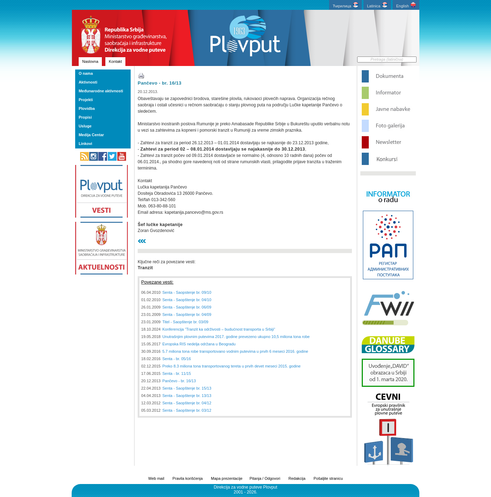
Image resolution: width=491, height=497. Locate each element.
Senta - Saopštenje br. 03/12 (186, 410)
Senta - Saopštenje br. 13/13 (186, 395)
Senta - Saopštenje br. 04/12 (186, 403)
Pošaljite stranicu (328, 478)
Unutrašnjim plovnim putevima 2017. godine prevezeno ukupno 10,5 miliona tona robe (235, 336)
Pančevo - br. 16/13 (159, 83)
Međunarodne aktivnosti (101, 91)
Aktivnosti (88, 82)
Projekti (86, 100)
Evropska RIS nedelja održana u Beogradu (199, 344)
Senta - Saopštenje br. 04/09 (186, 314)
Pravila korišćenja (187, 478)
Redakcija (296, 478)
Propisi (85, 117)
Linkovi (85, 143)
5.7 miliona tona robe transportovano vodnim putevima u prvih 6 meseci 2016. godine (235, 351)
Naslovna (90, 61)
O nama (86, 73)
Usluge (85, 126)
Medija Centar (91, 135)
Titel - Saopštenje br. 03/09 (185, 322)
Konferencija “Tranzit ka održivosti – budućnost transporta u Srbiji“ (218, 329)
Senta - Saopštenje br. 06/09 (186, 307)
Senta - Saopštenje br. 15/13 (186, 388)
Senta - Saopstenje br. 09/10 (186, 292)
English (406, 5)
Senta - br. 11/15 (176, 373)
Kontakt (115, 61)
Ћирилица (345, 5)
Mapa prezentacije (227, 478)
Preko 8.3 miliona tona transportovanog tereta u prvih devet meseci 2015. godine (231, 366)
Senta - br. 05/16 (176, 359)
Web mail (156, 478)
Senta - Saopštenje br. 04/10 (186, 300)
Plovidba (87, 108)
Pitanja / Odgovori (264, 478)
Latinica (377, 5)
